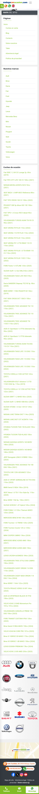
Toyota (8, 147)
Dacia (8, 86)
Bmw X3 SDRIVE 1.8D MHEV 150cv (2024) (19, 641)
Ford (7, 96)
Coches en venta (12, 28)
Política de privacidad (14, 58)
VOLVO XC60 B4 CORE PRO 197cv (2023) (19, 631)
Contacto (9, 38)
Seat (7, 137)
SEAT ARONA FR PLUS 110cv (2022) (17, 228)
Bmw (7, 81)
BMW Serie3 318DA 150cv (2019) (16, 487)
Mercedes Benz (11, 117)
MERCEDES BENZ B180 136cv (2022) (17, 518)
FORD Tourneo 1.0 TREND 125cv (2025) (18, 523)
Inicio (6, 24)
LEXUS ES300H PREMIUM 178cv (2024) (18, 646)
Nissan (8, 127)
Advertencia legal (12, 53)
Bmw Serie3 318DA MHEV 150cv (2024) (18, 626)
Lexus (8, 111)
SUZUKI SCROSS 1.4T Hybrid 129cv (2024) (19, 505)
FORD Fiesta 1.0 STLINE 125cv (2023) (18, 266)
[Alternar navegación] (30, 2)
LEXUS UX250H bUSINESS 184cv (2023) (18, 556)
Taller (8, 48)
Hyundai (9, 101)
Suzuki (8, 142)
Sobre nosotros (11, 43)
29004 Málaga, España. (19, 764)
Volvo (8, 157)
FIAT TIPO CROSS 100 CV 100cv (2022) (18, 200)
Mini (7, 122)
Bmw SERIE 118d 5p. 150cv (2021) (16, 500)
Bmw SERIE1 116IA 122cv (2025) (16, 583)
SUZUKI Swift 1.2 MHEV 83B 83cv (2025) (19, 402)
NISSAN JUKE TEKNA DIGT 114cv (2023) (19, 414)
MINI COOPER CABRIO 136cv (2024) (17, 535)
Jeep (7, 106)
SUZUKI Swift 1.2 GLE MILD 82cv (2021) (18, 271)
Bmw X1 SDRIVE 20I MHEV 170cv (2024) (19, 636)
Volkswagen (10, 152)
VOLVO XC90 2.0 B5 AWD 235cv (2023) (18, 651)
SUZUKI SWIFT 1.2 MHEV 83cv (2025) (18, 397)
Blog (7, 33)
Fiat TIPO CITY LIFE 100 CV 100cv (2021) (19, 180)
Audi (7, 76)
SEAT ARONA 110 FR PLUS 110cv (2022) (19, 233)
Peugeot (9, 132)
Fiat (7, 91)
